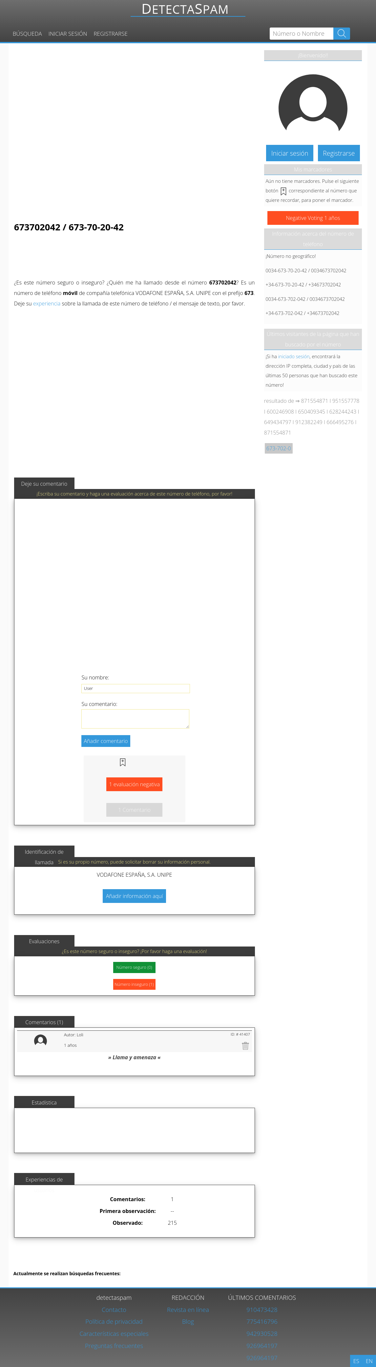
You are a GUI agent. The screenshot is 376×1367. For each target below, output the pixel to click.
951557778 (346, 400)
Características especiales (114, 1333)
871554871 (314, 400)
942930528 (262, 1333)
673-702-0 (278, 448)
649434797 (277, 422)
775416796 (262, 1321)
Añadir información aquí (134, 896)
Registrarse (111, 33)
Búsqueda (27, 33)
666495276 (340, 422)
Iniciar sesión (68, 33)
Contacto (114, 1309)
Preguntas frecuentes (114, 1345)
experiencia (46, 303)
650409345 (311, 411)
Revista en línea (188, 1309)
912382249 (309, 422)
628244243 (343, 411)
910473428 (262, 1309)
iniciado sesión (294, 356)
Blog (188, 1321)
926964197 (262, 1345)
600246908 (280, 411)
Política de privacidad (114, 1321)
